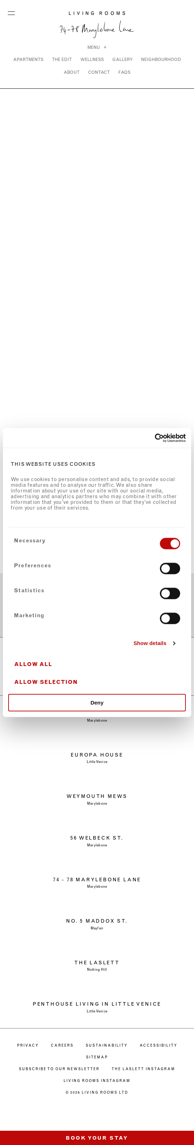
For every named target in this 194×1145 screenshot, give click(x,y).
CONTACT (99, 72)
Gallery (122, 59)
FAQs (124, 72)
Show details (150, 643)
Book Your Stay (97, 1138)
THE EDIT (62, 59)
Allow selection (46, 682)
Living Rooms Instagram (97, 1080)
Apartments (28, 59)
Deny (97, 703)
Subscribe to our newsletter (59, 1069)
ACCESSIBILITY (158, 1045)
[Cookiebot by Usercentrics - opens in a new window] (155, 438)
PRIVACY (28, 1045)
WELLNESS (92, 59)
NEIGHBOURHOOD (161, 59)
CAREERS (62, 1045)
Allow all (33, 664)
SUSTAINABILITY (107, 1045)
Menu (11, 11)
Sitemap (97, 1057)
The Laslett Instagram (143, 1069)
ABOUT (72, 72)
